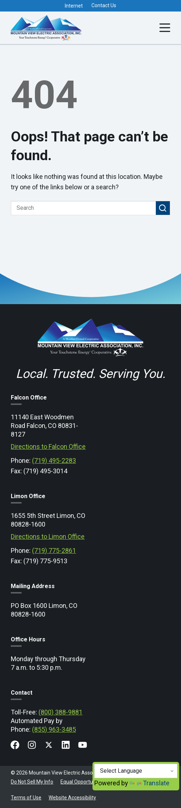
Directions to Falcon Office (48, 446)
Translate (149, 783)
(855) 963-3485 (54, 729)
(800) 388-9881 (60, 712)
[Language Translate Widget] (135, 771)
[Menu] (164, 27)
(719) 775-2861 (54, 550)
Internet (74, 6)
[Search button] (163, 208)
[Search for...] (83, 208)
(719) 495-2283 (54, 460)
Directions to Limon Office (48, 536)
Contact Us (103, 5)
